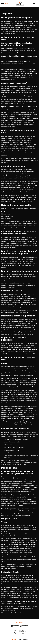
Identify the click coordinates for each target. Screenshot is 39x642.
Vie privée (13, 639)
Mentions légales (23, 639)
